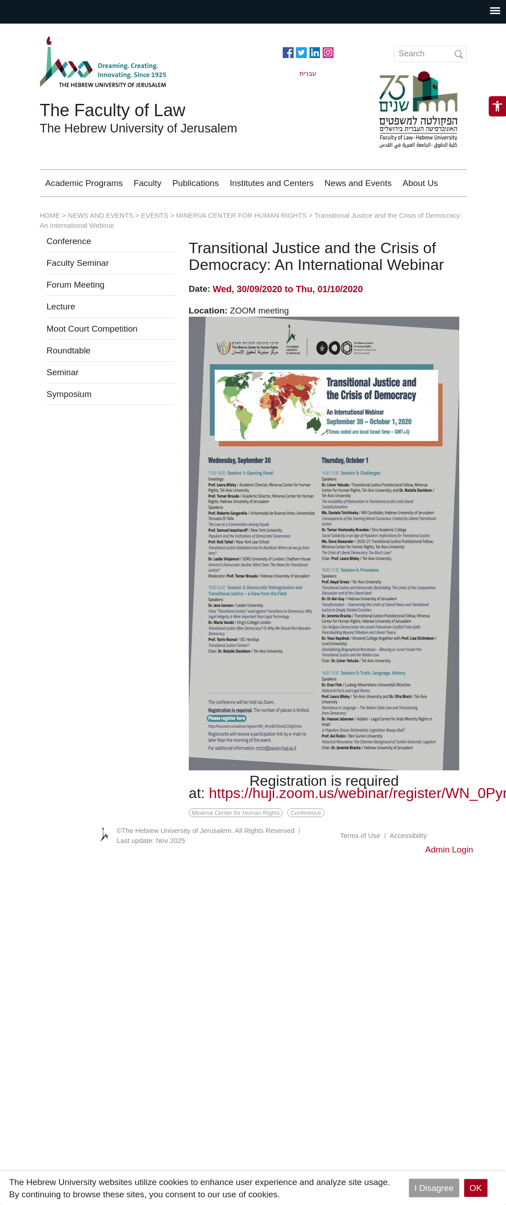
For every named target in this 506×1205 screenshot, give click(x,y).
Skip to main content (39, 29)
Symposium (69, 394)
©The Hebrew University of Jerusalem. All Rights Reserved (206, 830)
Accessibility (408, 835)
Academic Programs (84, 183)
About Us (420, 183)
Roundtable (69, 350)
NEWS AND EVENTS (100, 215)
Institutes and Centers (272, 183)
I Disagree (434, 1188)
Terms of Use (360, 835)
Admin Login (449, 849)
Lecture (61, 306)
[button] (497, 106)
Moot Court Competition (92, 328)
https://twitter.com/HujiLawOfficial (301, 51)
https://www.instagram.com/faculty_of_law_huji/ (328, 51)
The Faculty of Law (113, 110)
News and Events (358, 183)
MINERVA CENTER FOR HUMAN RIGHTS (241, 215)
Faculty (148, 183)
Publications (195, 183)
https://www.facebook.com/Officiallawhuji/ (288, 51)
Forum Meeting (76, 284)
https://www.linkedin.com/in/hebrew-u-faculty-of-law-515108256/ (314, 51)
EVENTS (154, 215)
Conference (69, 241)
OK (476, 1188)
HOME (50, 215)
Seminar (63, 372)
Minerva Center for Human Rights (236, 812)
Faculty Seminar (78, 263)
